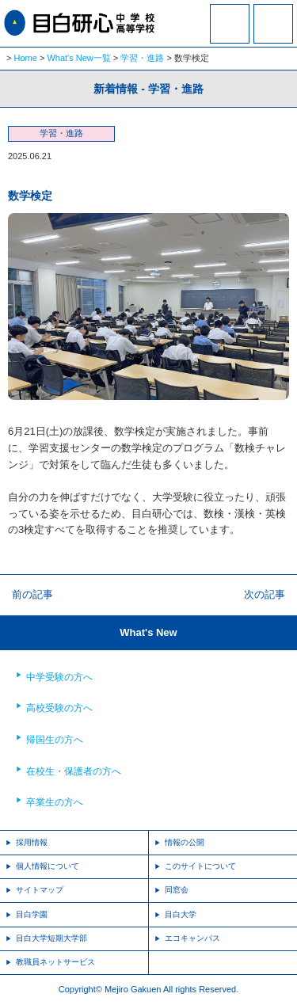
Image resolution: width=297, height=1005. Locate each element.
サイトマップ (39, 889)
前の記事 (32, 594)
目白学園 (32, 914)
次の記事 (264, 594)
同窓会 (176, 889)
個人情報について (47, 866)
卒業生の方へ (54, 802)
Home (25, 58)
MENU (273, 24)
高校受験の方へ (59, 708)
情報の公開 (184, 842)
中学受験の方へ (59, 677)
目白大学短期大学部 (51, 938)
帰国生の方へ (54, 739)
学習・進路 (142, 58)
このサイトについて (200, 866)
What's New (148, 632)
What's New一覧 (78, 58)
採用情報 (32, 842)
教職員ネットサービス (55, 961)
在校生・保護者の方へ (73, 771)
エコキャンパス (192, 938)
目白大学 (180, 914)
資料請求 (229, 34)
